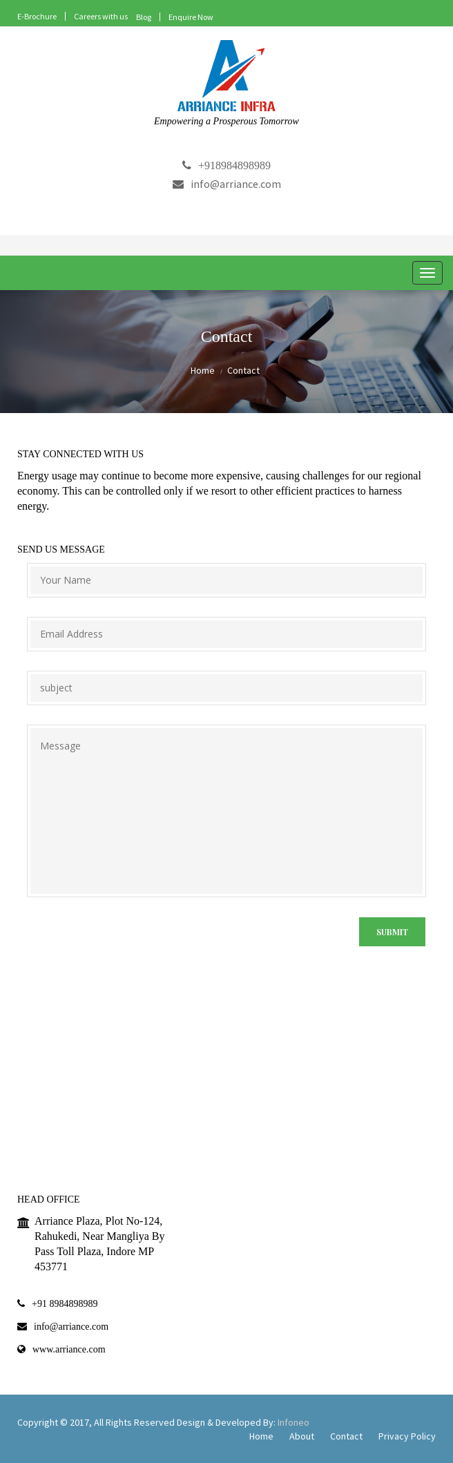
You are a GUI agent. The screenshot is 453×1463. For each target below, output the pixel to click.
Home (203, 370)
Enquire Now (190, 17)
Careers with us (101, 16)
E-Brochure (37, 16)
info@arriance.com (227, 184)
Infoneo (293, 1422)
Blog (143, 17)
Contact (346, 1436)
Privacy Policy (407, 1436)
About (301, 1436)
